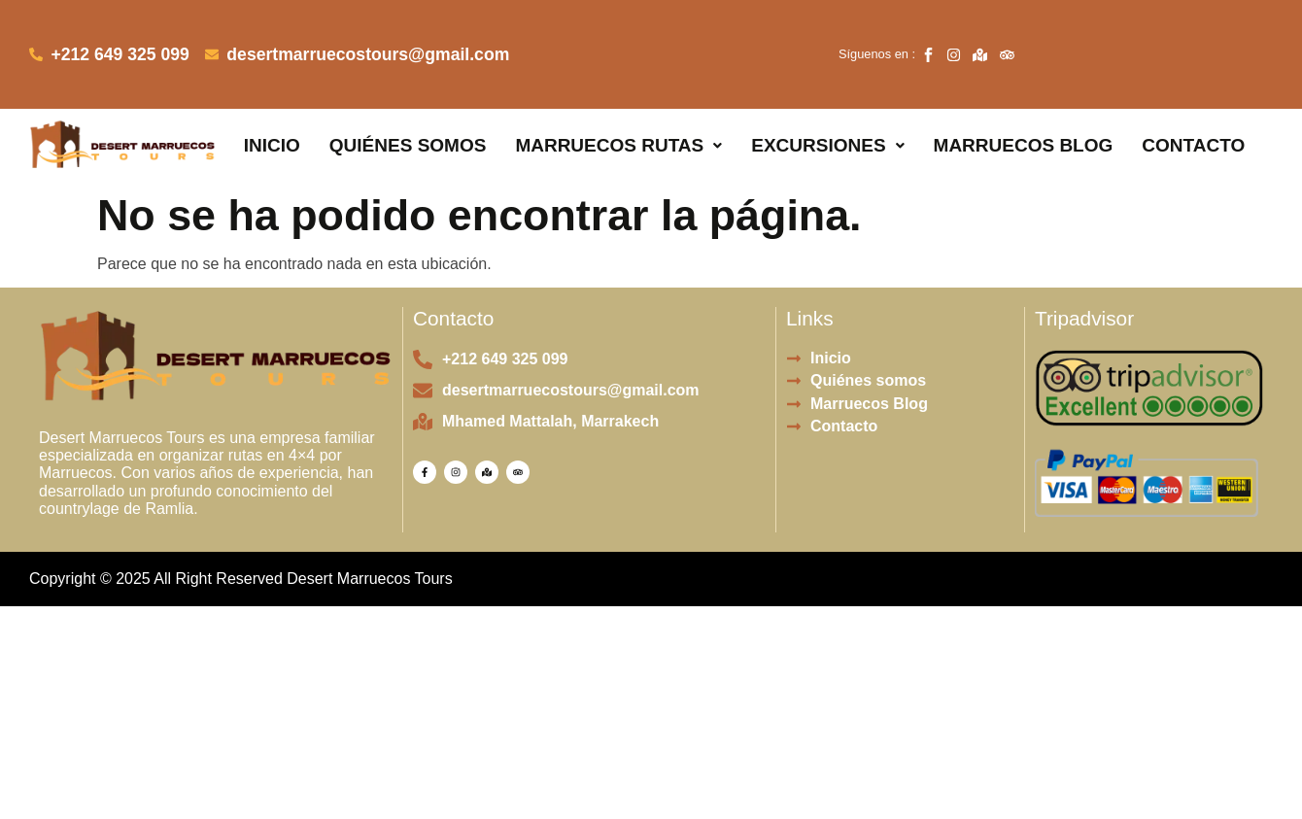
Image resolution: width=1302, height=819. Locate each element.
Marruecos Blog (1024, 105)
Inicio (272, 105)
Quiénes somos (408, 105)
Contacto (1193, 105)
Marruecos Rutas (618, 105)
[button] (618, 105)
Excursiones (827, 105)
